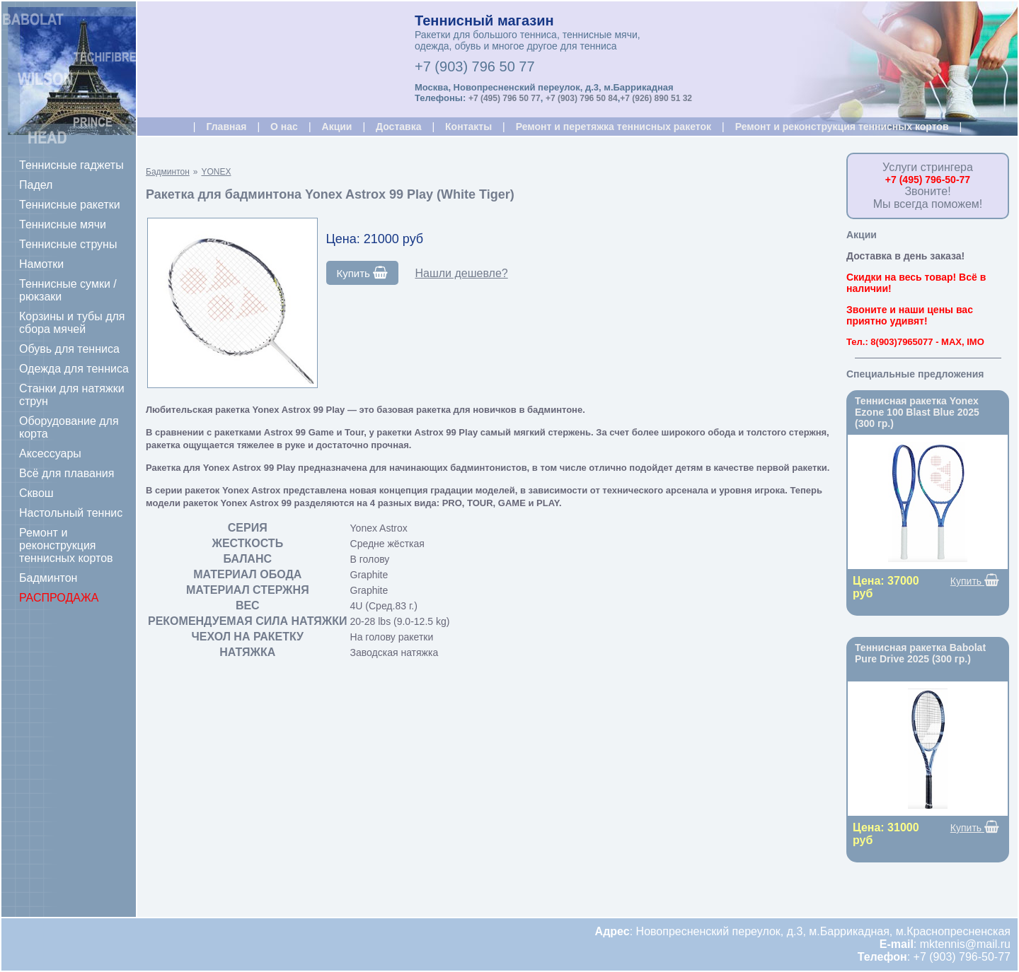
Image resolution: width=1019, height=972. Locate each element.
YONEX (216, 172)
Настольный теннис (70, 513)
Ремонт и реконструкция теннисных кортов (66, 545)
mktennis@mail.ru (965, 944)
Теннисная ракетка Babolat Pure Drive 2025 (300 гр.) (920, 653)
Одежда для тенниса (74, 369)
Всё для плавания (66, 473)
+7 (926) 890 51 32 (656, 98)
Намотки (41, 264)
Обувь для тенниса (69, 349)
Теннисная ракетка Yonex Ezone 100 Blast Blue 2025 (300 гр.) (917, 412)
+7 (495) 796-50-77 (927, 179)
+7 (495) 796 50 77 (504, 98)
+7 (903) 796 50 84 (582, 98)
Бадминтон (48, 578)
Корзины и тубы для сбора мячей (72, 322)
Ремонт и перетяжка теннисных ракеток (613, 126)
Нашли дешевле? (461, 273)
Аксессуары (50, 453)
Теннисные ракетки (69, 205)
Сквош (36, 493)
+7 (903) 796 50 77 (475, 66)
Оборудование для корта (69, 427)
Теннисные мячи (62, 224)
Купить (362, 273)
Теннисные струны (68, 244)
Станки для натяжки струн (72, 394)
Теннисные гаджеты (71, 165)
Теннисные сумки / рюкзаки (68, 290)
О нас (284, 126)
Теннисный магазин (484, 20)
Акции (337, 126)
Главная (226, 126)
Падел (35, 185)
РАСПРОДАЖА (58, 598)
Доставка (398, 126)
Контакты (468, 126)
